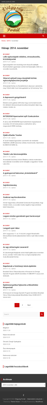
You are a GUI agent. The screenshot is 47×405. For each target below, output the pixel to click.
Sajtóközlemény (10, 185)
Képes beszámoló (9, 335)
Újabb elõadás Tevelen (12, 135)
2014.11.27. (6, 62)
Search (42, 314)
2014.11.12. (6, 219)
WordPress (39, 402)
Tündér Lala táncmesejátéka (15, 154)
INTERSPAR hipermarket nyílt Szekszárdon (21, 116)
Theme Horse (15, 402)
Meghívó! (6, 328)
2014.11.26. (6, 83)
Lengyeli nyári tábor (11, 228)
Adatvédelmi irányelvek (34, 399)
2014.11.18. (6, 175)
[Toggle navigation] (4, 36)
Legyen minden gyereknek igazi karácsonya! (21, 216)
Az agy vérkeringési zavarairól (15, 247)
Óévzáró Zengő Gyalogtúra (12, 342)
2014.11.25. (6, 100)
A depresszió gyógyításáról (14, 97)
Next (29, 305)
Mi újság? (6, 54)
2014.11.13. (6, 188)
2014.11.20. (6, 119)
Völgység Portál (20, 399)
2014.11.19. (6, 157)
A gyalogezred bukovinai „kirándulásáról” (20, 173)
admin (14, 62)
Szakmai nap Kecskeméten (14, 197)
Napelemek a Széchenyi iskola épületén (19, 266)
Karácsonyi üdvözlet (9, 355)
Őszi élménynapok (9, 348)
